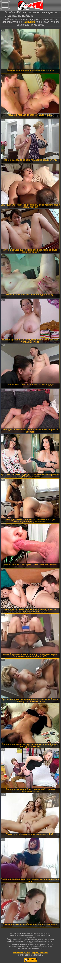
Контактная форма (21, 953)
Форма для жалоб (40, 953)
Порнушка (29, 22)
